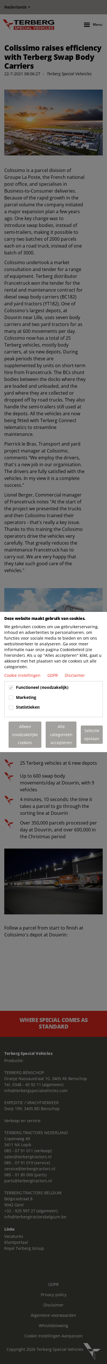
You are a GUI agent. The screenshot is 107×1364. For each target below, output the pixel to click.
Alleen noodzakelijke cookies (25, 734)
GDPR (53, 675)
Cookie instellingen (23, 675)
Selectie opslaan (91, 734)
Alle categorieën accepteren (61, 734)
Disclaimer (75, 675)
